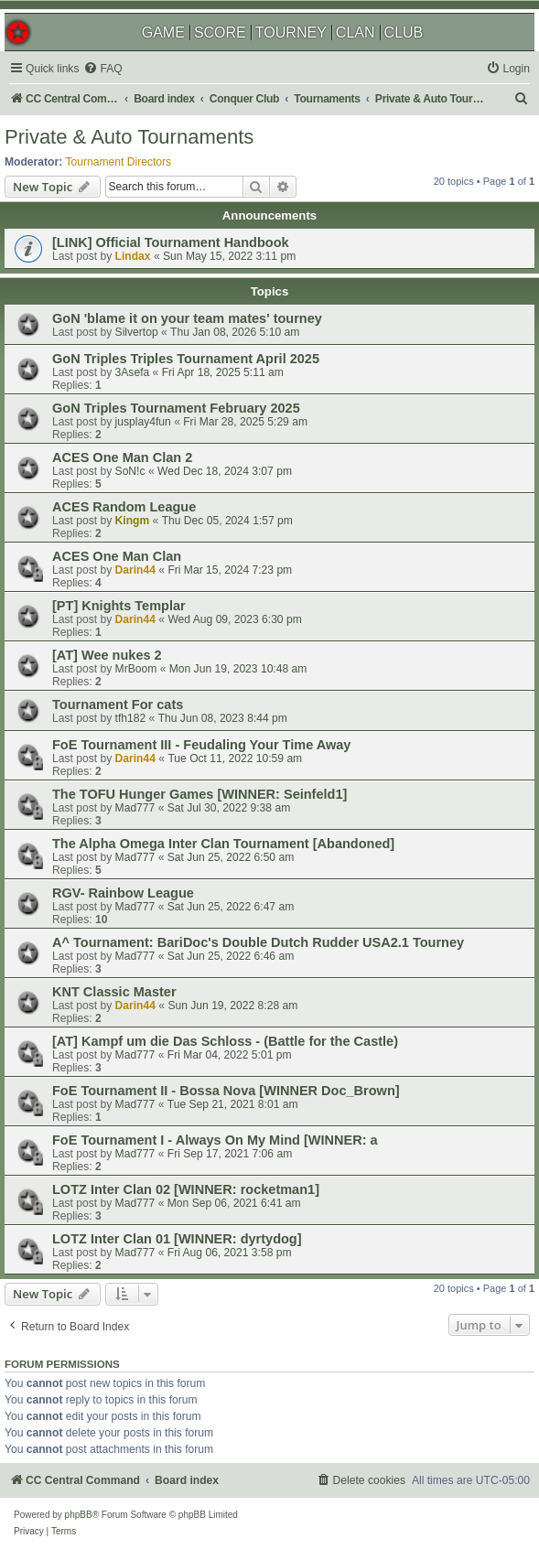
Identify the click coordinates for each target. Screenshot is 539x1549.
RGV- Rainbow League (123, 893)
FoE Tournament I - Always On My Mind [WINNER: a (215, 1140)
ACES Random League (124, 507)
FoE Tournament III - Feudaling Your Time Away (201, 744)
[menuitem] (102, 69)
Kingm (132, 520)
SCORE (220, 32)
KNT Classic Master (114, 991)
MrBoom (136, 668)
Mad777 (135, 807)
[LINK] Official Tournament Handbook (170, 242)
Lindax (133, 256)
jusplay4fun (143, 421)
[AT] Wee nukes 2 (107, 655)
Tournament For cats (117, 704)
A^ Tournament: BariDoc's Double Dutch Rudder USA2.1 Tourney (258, 942)
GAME (163, 32)
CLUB (404, 32)
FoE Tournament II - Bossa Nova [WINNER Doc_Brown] (226, 1090)
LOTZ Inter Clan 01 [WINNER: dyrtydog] (177, 1239)
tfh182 (130, 718)
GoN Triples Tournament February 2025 (176, 408)
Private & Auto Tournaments (129, 136)
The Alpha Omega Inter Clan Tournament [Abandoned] (223, 843)
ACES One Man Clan (116, 556)
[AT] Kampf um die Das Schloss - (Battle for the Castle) (225, 1041)
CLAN (355, 32)
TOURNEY (291, 32)
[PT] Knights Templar (119, 605)
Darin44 (135, 570)
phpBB (78, 1515)
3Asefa (132, 372)
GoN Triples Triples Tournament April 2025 (185, 358)
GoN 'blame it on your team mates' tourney (187, 318)
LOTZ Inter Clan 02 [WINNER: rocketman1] (185, 1189)
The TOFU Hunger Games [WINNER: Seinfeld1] (199, 794)
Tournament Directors (119, 162)
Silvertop (136, 332)
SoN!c (130, 471)
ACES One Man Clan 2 (122, 457)
